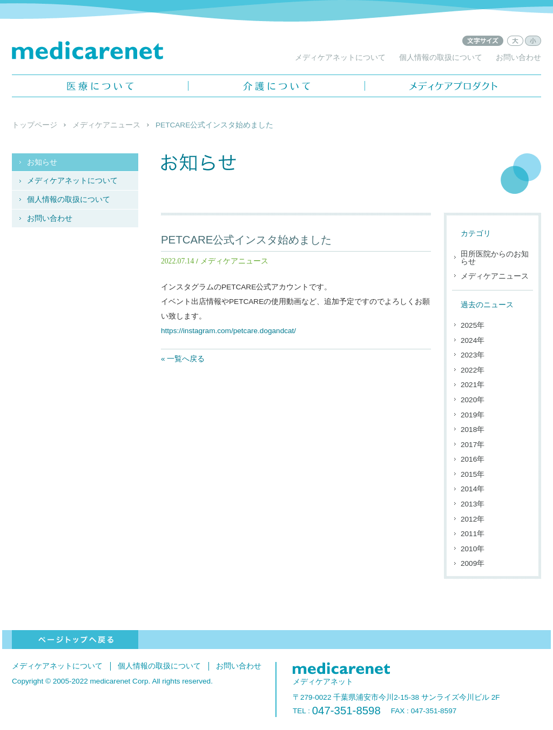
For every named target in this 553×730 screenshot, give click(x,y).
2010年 (472, 549)
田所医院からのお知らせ (495, 258)
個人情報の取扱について (440, 57)
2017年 (472, 445)
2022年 (472, 370)
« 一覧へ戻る (183, 359)
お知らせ (42, 162)
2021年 (472, 385)
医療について (100, 85)
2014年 (472, 489)
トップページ (34, 125)
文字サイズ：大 (515, 41)
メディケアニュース (106, 125)
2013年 (472, 504)
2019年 (472, 415)
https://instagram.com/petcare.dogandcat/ (228, 331)
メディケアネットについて (340, 57)
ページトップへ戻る (75, 639)
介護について (276, 85)
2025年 (472, 325)
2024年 (472, 340)
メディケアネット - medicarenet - (87, 50)
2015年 (472, 474)
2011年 (472, 534)
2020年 (472, 400)
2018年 (472, 429)
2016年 (472, 459)
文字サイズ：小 (533, 41)
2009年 (472, 563)
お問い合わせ (518, 57)
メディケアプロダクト (453, 85)
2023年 (472, 355)
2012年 (472, 519)
